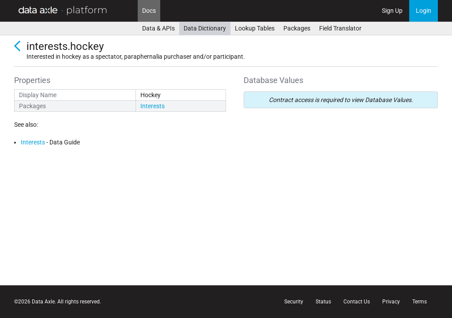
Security (293, 302)
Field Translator (340, 28)
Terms (419, 302)
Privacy (391, 302)
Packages (296, 28)
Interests (152, 106)
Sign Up (392, 10)
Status (323, 302)
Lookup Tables (255, 28)
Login (423, 10)
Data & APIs (158, 28)
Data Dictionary (205, 28)
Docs (149, 10)
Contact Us (356, 302)
